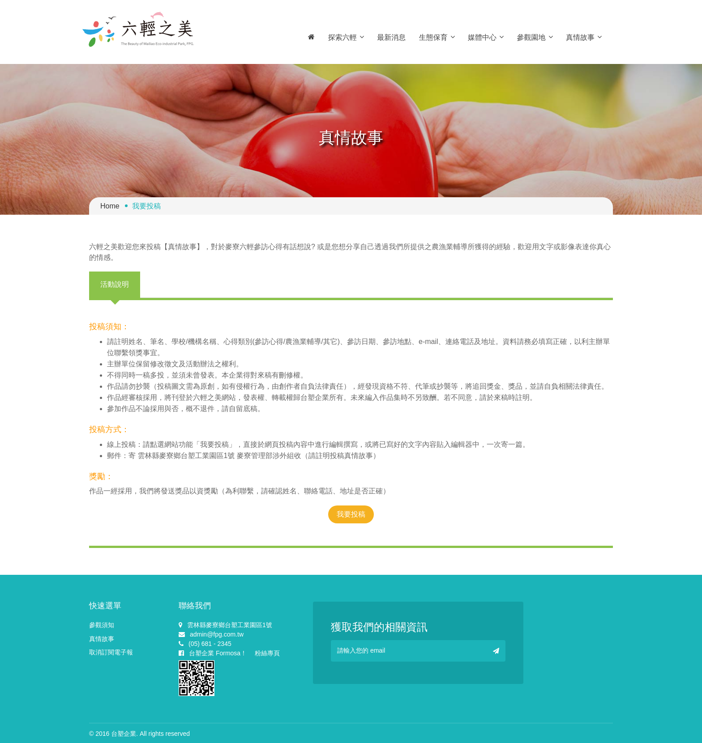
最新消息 (391, 37)
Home (110, 206)
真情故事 (584, 37)
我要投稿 (351, 514)
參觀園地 (535, 37)
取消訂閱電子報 (111, 652)
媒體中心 (486, 37)
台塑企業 (123, 733)
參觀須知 (101, 624)
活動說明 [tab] (114, 284)
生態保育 (437, 37)
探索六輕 (346, 37)
